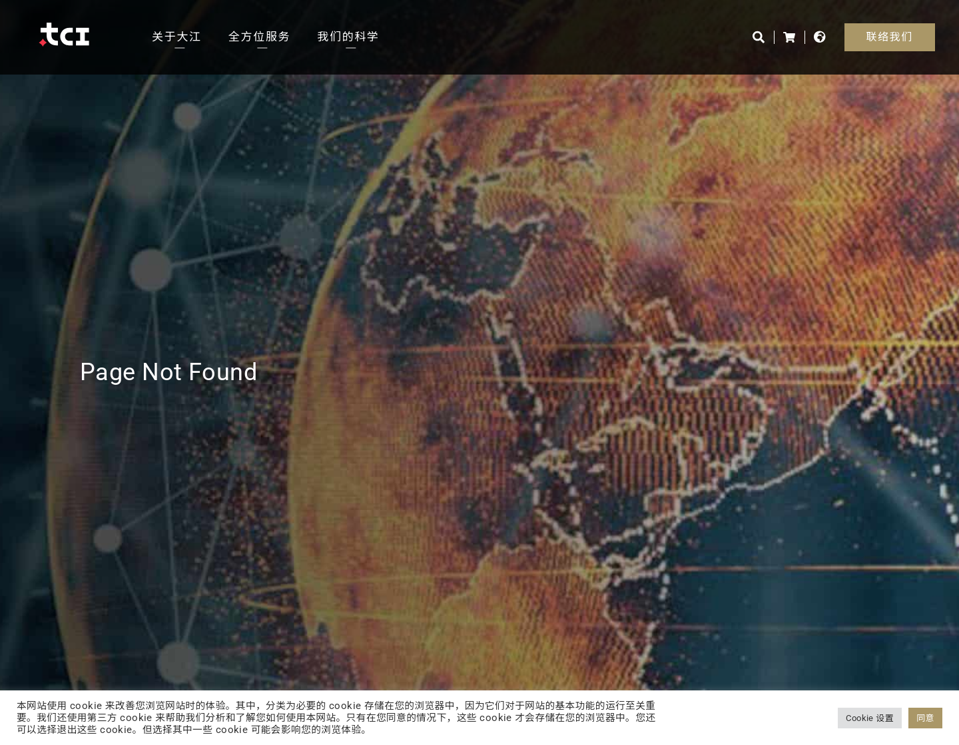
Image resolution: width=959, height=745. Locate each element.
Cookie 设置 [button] (870, 718)
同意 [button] (925, 718)
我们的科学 (348, 36)
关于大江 (177, 36)
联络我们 (889, 37)
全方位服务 (259, 36)
